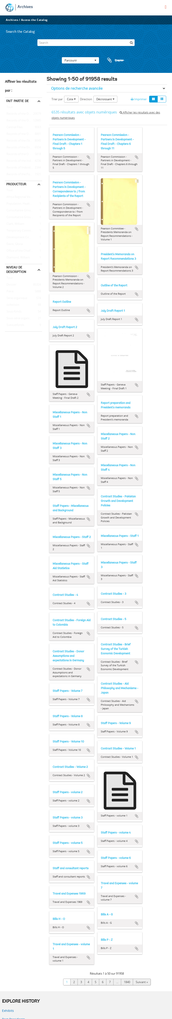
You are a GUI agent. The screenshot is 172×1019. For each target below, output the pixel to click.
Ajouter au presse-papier (88, 157)
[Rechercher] (131, 42)
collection (12, 305)
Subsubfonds (14, 325)
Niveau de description (16, 269)
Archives (25, 7)
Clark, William (14, 224)
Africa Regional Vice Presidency (23, 197)
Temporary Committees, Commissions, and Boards (23, 230)
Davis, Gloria (14, 244)
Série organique (16, 298)
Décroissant (105, 99)
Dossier (10, 284)
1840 (127, 982)
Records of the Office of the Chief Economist (23, 154)
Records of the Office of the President (23, 120)
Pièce (9, 291)
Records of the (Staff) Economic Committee (23, 141)
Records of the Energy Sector (23, 147)
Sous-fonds (13, 311)
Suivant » (142, 982)
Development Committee (22, 237)
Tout (9, 108)
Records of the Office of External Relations (23, 114)
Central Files (14, 127)
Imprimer (139, 99)
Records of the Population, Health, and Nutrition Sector (23, 174)
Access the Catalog (34, 20)
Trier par (57, 99)
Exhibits (8, 1010)
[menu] (165, 7)
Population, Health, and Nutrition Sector (23, 204)
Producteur (16, 184)
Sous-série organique (19, 318)
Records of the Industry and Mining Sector (23, 161)
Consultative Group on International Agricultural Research (23, 217)
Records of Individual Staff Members (23, 167)
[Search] (86, 42)
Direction (86, 99)
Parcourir (80, 60)
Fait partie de (17, 101)
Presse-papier (115, 60)
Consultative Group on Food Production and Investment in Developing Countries (23, 210)
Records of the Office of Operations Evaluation (23, 134)
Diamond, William (17, 257)
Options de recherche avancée (77, 88)
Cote (71, 99)
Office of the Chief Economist (23, 251)
